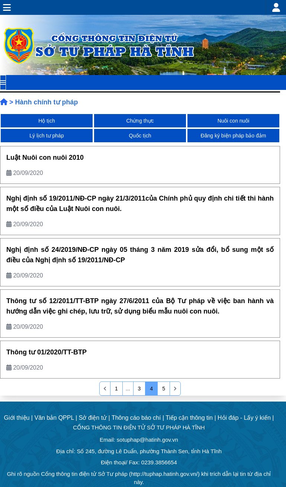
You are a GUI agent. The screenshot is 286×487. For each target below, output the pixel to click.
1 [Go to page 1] (116, 389)
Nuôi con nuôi (234, 121)
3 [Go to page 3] (139, 389)
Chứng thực (140, 121)
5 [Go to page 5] (163, 389)
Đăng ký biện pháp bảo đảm (233, 136)
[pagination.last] (175, 389)
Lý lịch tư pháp (46, 136)
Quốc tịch (140, 136)
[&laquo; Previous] (104, 389)
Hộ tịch (46, 121)
